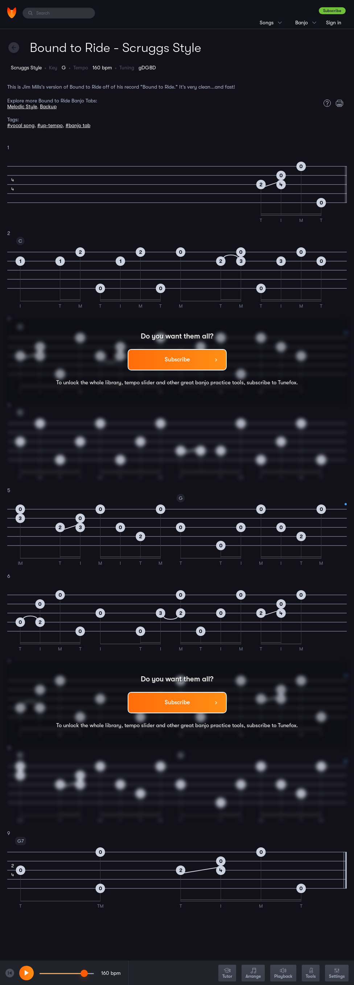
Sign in (333, 22)
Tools (311, 973)
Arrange (253, 973)
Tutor (227, 973)
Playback (283, 973)
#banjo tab (78, 125)
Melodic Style (22, 106)
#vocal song (20, 125)
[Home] (11, 12)
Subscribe (332, 10)
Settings (337, 973)
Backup (48, 106)
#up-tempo (50, 125)
